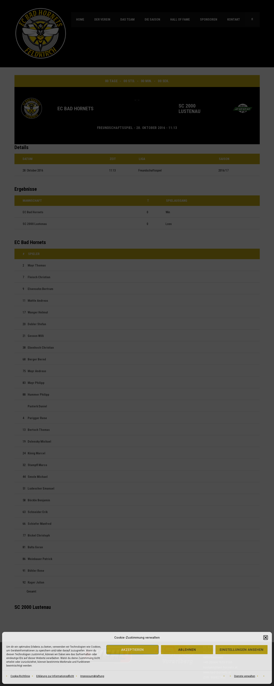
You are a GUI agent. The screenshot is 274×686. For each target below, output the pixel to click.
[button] (266, 637)
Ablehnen (187, 650)
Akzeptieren (132, 650)
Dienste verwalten (244, 676)
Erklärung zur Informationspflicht (55, 676)
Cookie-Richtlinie (20, 676)
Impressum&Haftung (92, 676)
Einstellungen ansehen (242, 650)
